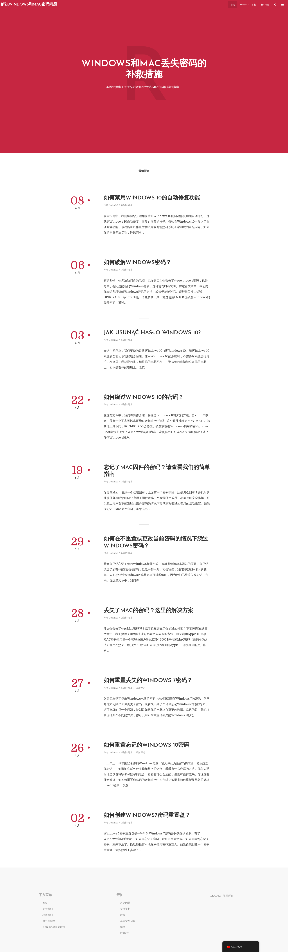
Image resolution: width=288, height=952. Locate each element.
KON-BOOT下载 (248, 5)
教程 (122, 914)
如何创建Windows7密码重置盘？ (147, 815)
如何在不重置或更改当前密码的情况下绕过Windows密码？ (156, 542)
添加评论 (140, 687)
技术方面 (265, 5)
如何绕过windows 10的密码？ (144, 397)
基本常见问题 (128, 920)
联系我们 (47, 914)
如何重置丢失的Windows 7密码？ (148, 681)
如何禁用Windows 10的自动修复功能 (152, 198)
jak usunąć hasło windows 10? (152, 333)
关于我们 (47, 908)
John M (113, 205)
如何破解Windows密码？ (137, 263)
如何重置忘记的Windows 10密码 (146, 745)
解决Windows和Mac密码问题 (29, 4)
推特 (122, 927)
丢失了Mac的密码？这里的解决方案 (148, 611)
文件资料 (125, 908)
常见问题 (125, 902)
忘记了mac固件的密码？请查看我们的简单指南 (157, 471)
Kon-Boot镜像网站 (53, 927)
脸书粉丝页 (48, 920)
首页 (233, 5)
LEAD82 (215, 895)
